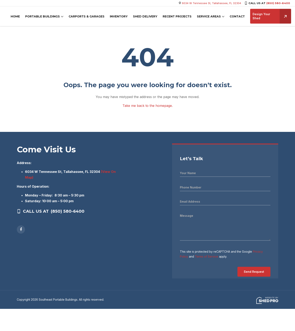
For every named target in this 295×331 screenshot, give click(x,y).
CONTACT (236, 16)
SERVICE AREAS (208, 16)
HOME (21, 16)
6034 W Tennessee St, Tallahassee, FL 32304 (211, 3)
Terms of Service (206, 256)
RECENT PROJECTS (177, 16)
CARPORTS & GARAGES (90, 16)
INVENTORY (121, 16)
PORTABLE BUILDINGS (47, 16)
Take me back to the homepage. (148, 106)
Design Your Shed (271, 16)
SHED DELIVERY (146, 16)
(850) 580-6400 (278, 3)
